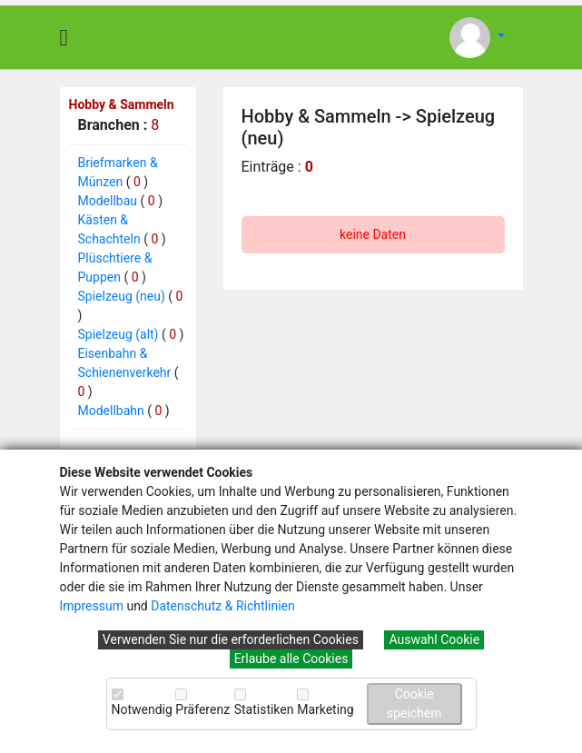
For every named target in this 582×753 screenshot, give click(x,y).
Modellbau (108, 200)
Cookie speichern (414, 703)
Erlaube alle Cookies (291, 658)
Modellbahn (111, 410)
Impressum (91, 606)
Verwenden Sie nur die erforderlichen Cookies (231, 639)
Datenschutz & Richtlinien (222, 606)
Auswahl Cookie (434, 639)
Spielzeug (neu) (121, 296)
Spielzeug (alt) (118, 334)
